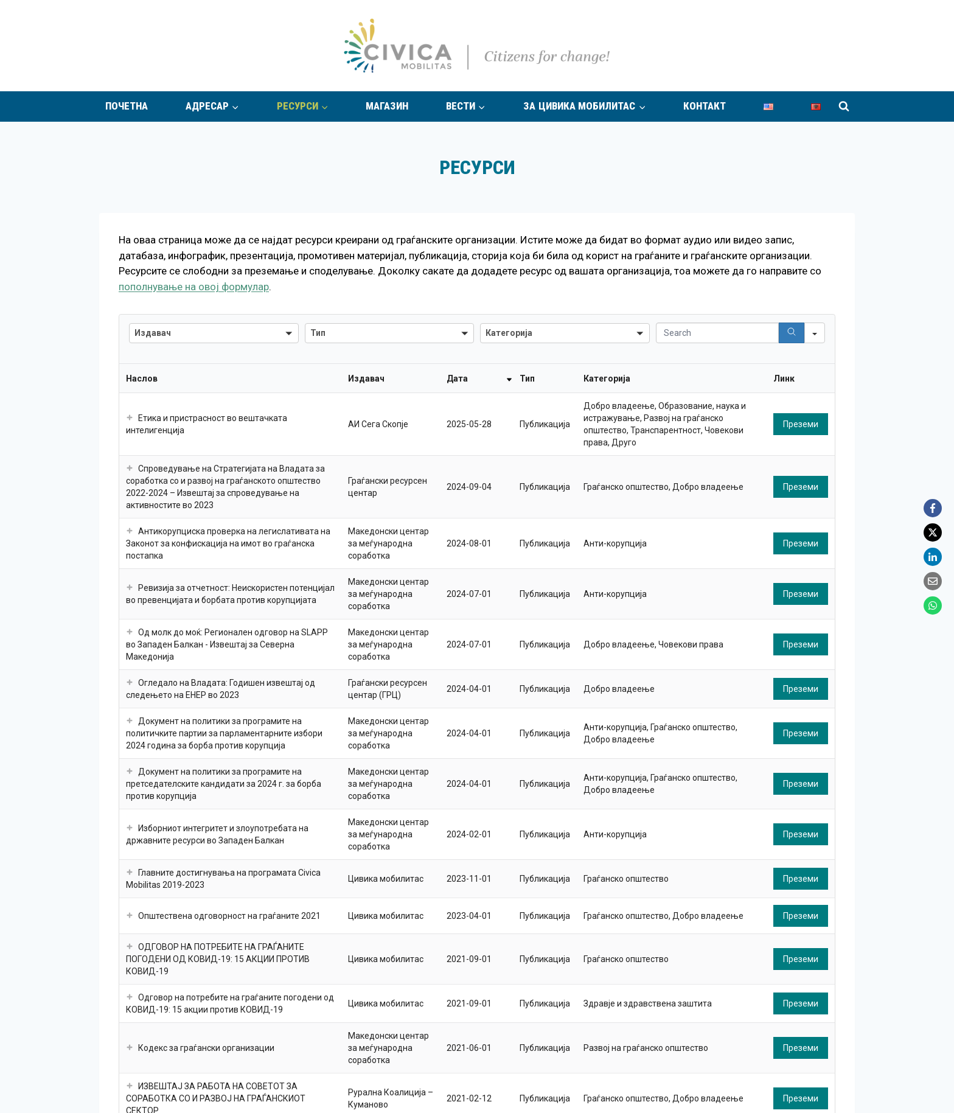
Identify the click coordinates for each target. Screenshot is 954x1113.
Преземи (800, 424)
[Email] (933, 581)
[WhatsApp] (933, 605)
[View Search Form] (844, 106)
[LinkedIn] (933, 557)
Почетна (126, 106)
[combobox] (214, 333)
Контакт (704, 106)
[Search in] (814, 333)
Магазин (387, 106)
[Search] (791, 333)
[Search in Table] (717, 333)
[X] (933, 532)
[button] (129, 418)
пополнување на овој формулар (194, 287)
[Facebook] (933, 508)
